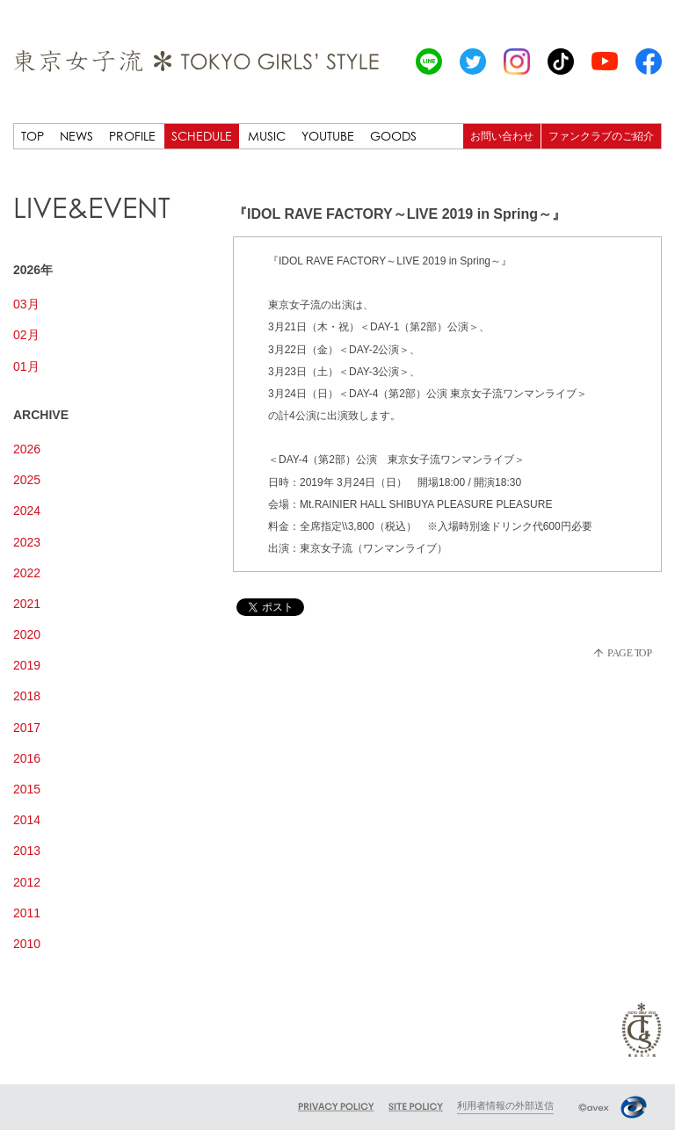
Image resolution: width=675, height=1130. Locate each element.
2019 (26, 665)
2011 (26, 913)
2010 (26, 944)
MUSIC (267, 135)
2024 (26, 510)
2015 (26, 789)
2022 (26, 573)
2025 (26, 480)
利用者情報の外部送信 (505, 1105)
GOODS (393, 135)
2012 (26, 882)
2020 (26, 634)
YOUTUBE (327, 135)
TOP (32, 135)
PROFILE (132, 135)
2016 (26, 758)
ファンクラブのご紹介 (601, 135)
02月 (26, 335)
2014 (26, 820)
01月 (26, 366)
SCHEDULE (201, 135)
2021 (26, 604)
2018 (26, 696)
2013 (26, 851)
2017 (26, 728)
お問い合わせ (501, 135)
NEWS (76, 135)
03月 (26, 304)
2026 (26, 449)
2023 (26, 542)
